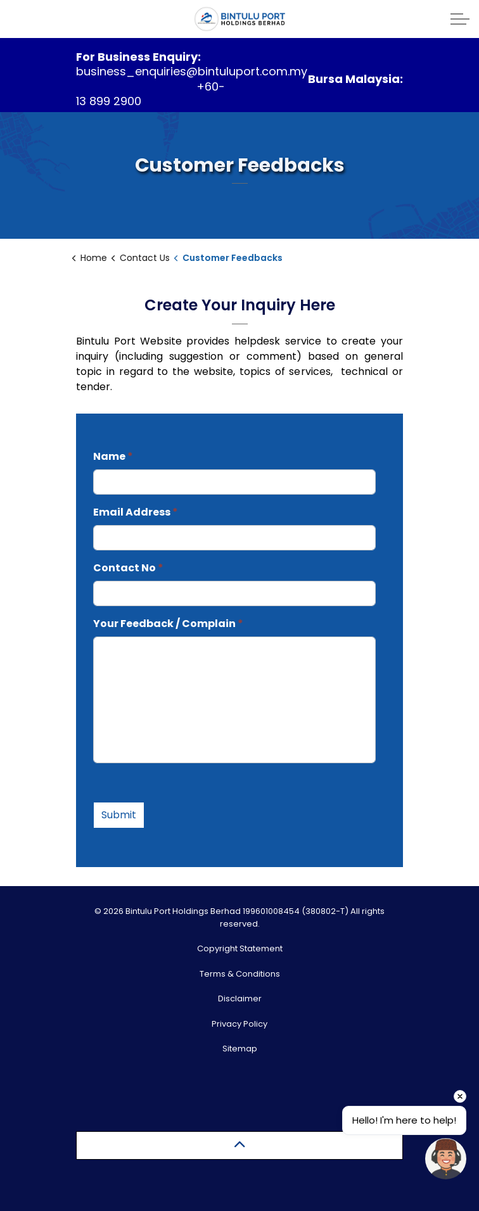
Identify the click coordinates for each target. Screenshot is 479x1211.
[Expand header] (460, 19)
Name (113, 456)
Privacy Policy (239, 1024)
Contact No (128, 568)
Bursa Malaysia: (355, 79)
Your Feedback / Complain (168, 623)
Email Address (135, 512)
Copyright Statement (240, 948)
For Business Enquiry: (138, 57)
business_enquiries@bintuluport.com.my (191, 71)
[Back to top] (239, 1145)
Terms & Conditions (240, 974)
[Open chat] (445, 1158)
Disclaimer (240, 998)
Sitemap (239, 1049)
